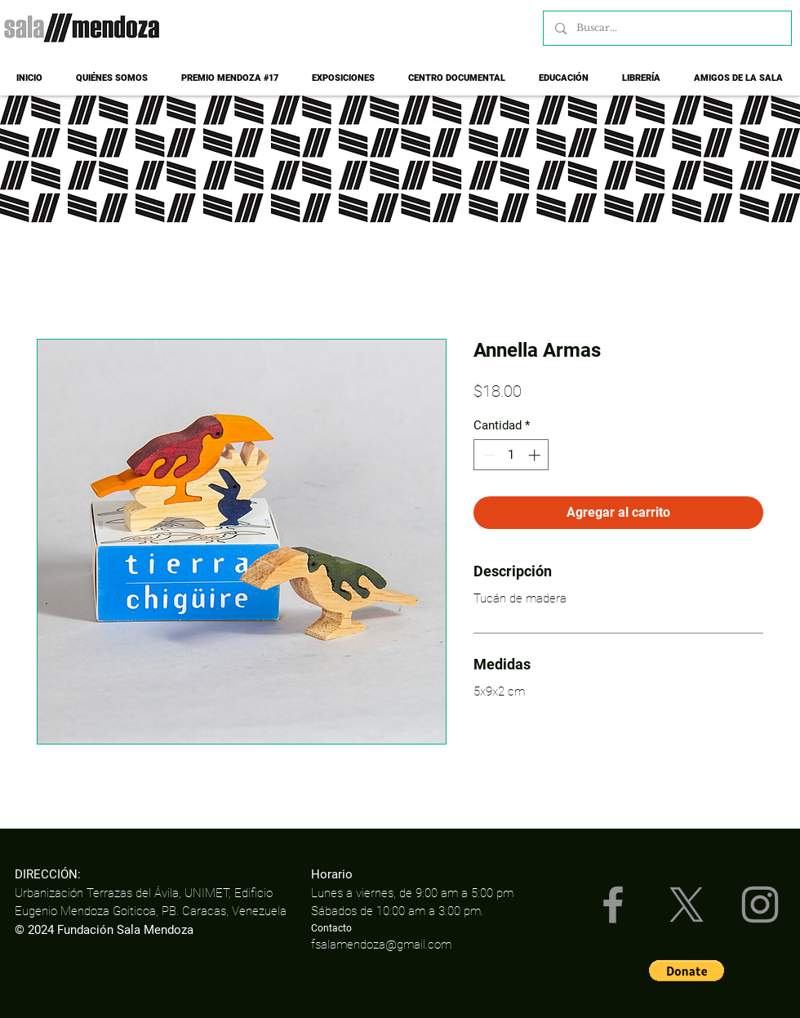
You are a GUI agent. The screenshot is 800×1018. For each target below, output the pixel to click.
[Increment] (536, 455)
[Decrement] (487, 455)
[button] (686, 970)
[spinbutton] (511, 455)
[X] (686, 904)
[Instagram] (760, 904)
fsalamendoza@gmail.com (381, 944)
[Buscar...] (666, 28)
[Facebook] (613, 904)
